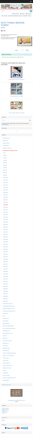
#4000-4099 (5, 251)
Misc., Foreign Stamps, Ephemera (9, 328)
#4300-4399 (5, 259)
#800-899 (5, 172)
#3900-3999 (5, 249)
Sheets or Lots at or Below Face (8, 355)
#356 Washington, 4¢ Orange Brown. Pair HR (16, 400)
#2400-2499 (5, 212)
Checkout (22, 13)
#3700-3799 (5, 244)
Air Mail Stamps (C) (6, 138)
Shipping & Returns (5, 409)
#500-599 (5, 165)
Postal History (5, 345)
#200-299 (5, 157)
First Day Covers (6, 318)
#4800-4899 (5, 271)
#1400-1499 (5, 187)
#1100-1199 (5, 180)
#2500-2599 (5, 214)
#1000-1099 (5, 177)
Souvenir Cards (5, 360)
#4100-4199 (5, 254)
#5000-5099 (5, 276)
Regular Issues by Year (7, 367)
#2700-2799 (5, 219)
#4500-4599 (5, 264)
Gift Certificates (5, 320)
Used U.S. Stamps (6, 375)
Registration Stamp (6, 348)
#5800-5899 (5, 296)
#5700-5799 (5, 293)
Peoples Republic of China (7, 333)
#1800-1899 (5, 197)
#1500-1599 (5, 189)
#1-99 (4, 152)
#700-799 (5, 170)
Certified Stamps (6, 145)
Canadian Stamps (6, 143)
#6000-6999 (5, 301)
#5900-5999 (5, 298)
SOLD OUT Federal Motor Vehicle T (9, 377)
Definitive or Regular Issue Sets (8, 308)
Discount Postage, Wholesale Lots (9, 311)
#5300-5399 (5, 283)
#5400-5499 (5, 286)
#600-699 (5, 167)
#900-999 (5, 175)
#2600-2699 (5, 217)
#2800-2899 (5, 222)
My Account (28, 13)
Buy (27, 50)
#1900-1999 (5, 199)
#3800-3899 (5, 246)
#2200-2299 (5, 207)
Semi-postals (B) (6, 350)
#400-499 (5, 162)
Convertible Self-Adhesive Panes (9, 306)
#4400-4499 (5, 261)
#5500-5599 (5, 288)
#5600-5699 (5, 291)
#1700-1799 (5, 194)
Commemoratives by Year (7, 365)
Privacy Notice (4, 410)
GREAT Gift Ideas (6, 323)
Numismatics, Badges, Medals (8, 325)
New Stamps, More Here (6, 384)
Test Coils (4, 370)
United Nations (5, 372)
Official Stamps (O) (6, 330)
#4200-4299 (5, 256)
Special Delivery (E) (6, 362)
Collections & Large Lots (7, 148)
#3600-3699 (5, 241)
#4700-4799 (5, 269)
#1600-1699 (5, 192)
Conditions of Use (5, 411)
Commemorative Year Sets (8, 303)
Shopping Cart (4, 417)
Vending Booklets (6, 380)
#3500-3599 (5, 239)
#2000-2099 (5, 202)
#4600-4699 (5, 266)
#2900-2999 (5, 224)
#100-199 (5, 155)
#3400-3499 (5, 236)
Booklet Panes (5, 140)
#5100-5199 (5, 278)
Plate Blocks (5, 338)
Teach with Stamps (5, 408)
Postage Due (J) (6, 343)
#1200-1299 (5, 182)
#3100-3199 (5, 229)
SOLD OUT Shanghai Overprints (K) (9, 353)
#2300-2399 (5, 209)
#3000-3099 (5, 227)
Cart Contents (16, 13)
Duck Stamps (5, 313)
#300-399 (5, 160)
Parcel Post (5, 335)
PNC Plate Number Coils (7, 340)
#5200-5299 (5, 281)
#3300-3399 (5, 234)
